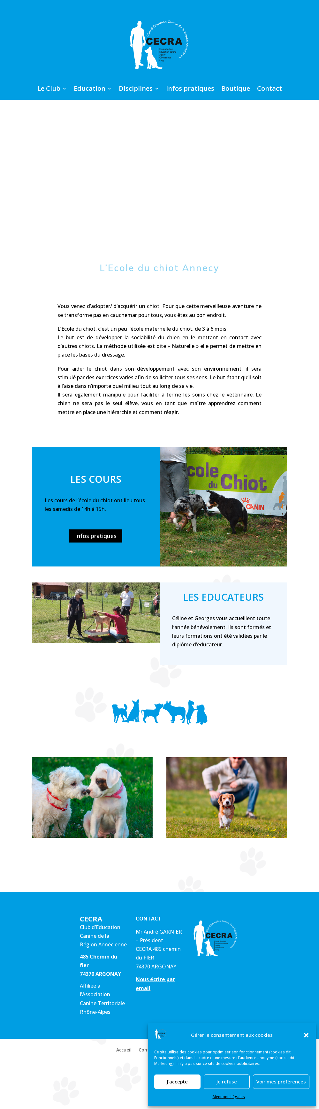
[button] (306, 1035)
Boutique (235, 89)
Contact (269, 89)
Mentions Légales (229, 1096)
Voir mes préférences (281, 1081)
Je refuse (226, 1081)
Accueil (124, 1050)
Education (89, 89)
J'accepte (177, 1081)
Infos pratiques (190, 89)
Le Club (48, 89)
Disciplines (136, 89)
